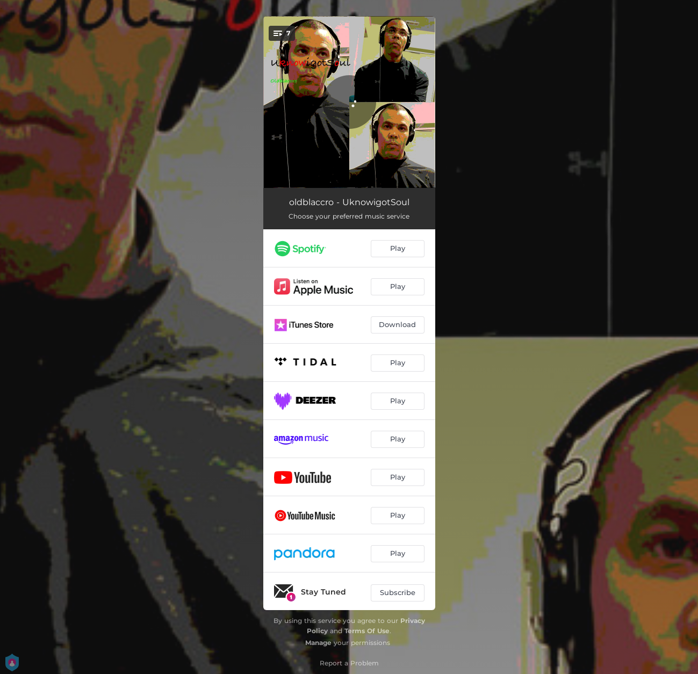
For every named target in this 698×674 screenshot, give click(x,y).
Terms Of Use (367, 631)
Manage (318, 643)
